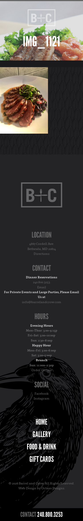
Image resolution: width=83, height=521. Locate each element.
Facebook (42, 393)
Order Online (41, 370)
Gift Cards (41, 459)
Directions (41, 254)
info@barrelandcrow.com (41, 302)
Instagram (41, 398)
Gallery (42, 434)
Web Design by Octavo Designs (41, 488)
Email (41, 287)
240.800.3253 (41, 282)
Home (41, 422)
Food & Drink (41, 446)
